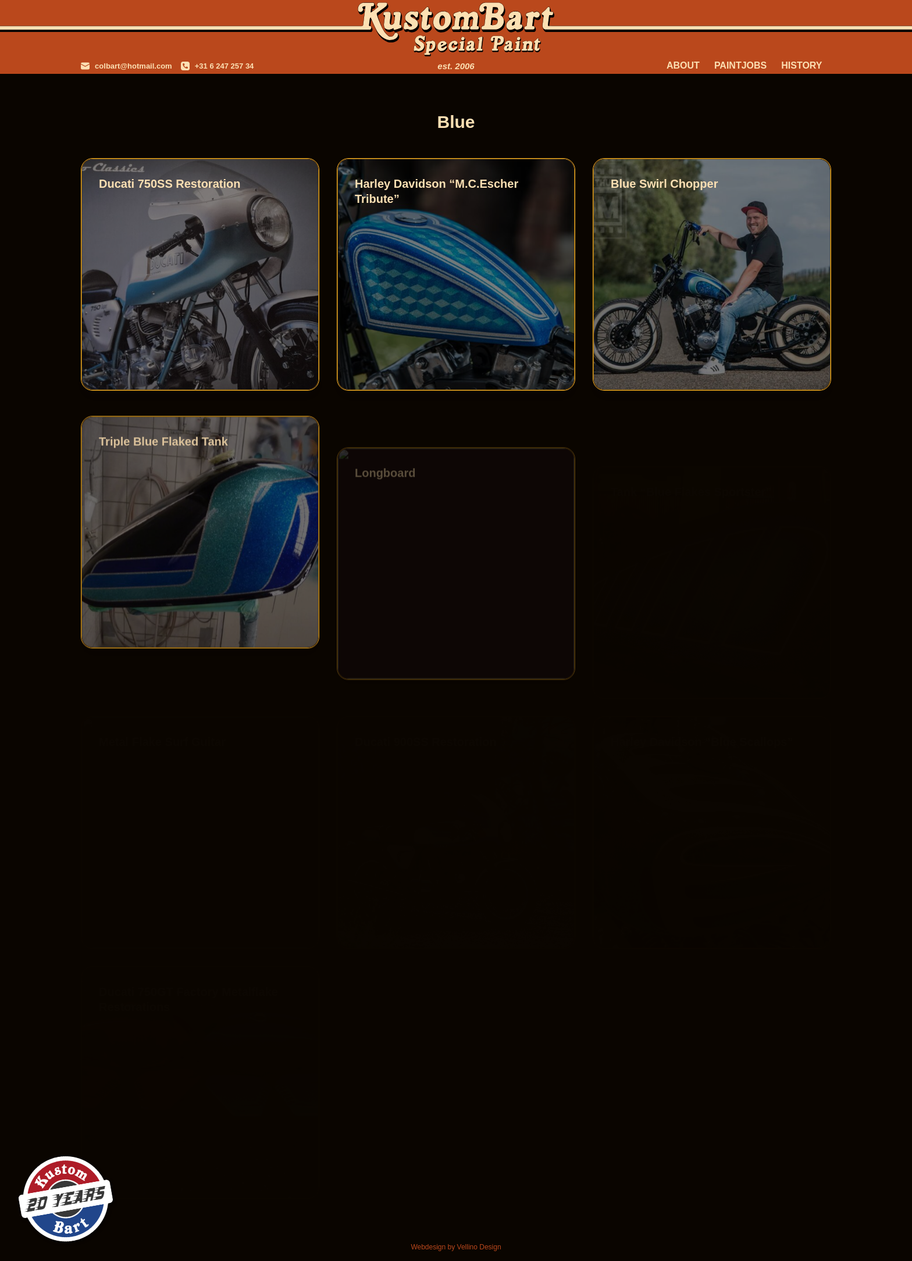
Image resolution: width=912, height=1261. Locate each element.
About (683, 65)
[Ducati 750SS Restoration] (200, 274)
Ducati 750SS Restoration (169, 183)
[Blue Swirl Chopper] (712, 274)
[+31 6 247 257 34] (217, 66)
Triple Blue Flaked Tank (163, 451)
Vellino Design (479, 1247)
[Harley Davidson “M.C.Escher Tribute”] (456, 274)
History (801, 65)
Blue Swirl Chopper (664, 183)
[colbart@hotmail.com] (126, 66)
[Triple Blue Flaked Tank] (200, 542)
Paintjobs (740, 65)
